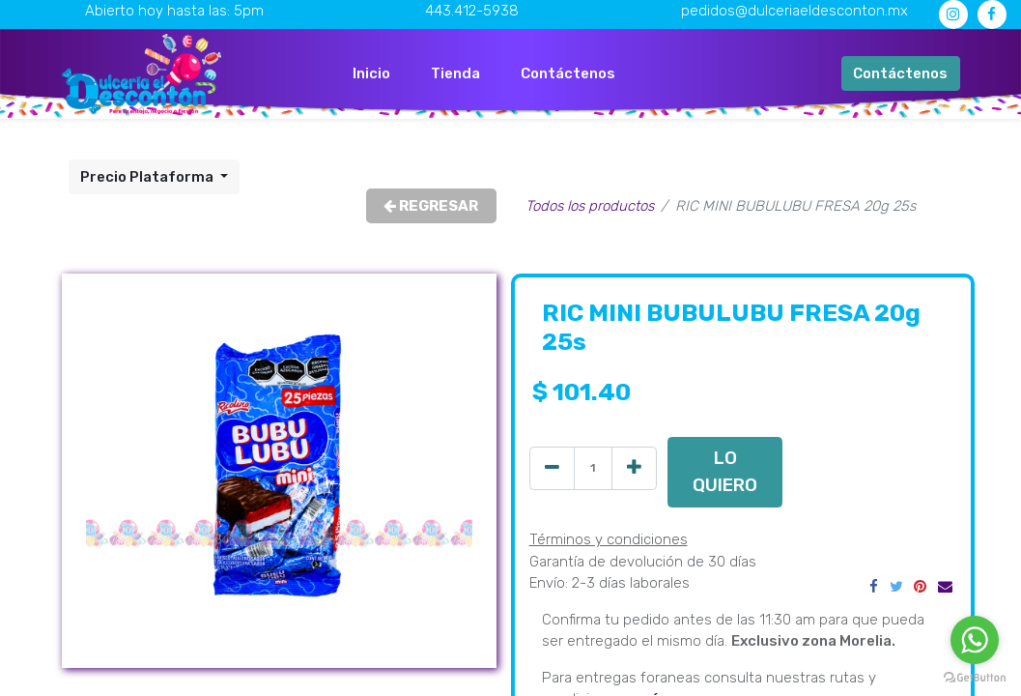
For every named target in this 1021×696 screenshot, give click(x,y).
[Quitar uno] (552, 468)
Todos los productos (589, 206)
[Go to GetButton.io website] (975, 676)
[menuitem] (371, 74)
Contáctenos (900, 73)
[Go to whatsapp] (974, 640)
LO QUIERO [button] (725, 471)
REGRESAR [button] (430, 206)
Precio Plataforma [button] (148, 177)
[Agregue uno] (634, 468)
